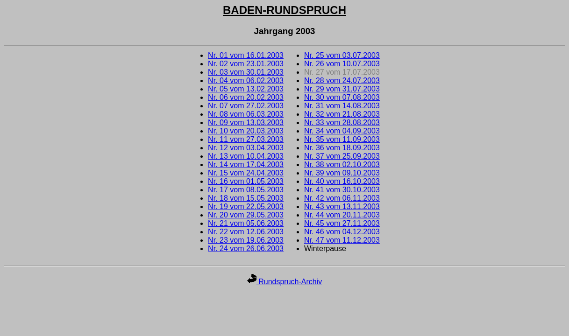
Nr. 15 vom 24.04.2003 (246, 173)
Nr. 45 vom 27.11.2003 (342, 223)
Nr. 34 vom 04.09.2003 (342, 131)
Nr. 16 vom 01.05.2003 (246, 181)
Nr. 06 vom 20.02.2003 (246, 97)
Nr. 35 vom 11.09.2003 (342, 139)
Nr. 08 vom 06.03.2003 (246, 114)
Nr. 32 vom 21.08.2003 (342, 114)
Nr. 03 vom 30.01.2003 (246, 72)
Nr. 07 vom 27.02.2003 (246, 106)
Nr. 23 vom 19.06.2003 (246, 240)
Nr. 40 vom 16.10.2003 (342, 181)
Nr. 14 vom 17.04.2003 (246, 164)
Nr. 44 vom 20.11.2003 (342, 215)
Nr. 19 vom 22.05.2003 (246, 206)
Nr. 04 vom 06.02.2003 (246, 80)
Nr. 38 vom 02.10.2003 (342, 164)
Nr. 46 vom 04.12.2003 (342, 232)
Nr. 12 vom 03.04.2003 (246, 148)
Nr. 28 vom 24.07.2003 (342, 80)
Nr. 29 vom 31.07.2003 (342, 89)
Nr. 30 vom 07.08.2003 (342, 97)
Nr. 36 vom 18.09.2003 (342, 148)
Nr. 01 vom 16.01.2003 (246, 55)
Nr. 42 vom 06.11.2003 (342, 198)
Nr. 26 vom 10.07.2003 (342, 64)
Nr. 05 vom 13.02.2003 (246, 89)
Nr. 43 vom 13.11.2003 (342, 206)
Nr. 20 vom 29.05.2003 (246, 215)
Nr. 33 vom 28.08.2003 (342, 122)
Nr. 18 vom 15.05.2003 (246, 198)
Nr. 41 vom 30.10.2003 (342, 190)
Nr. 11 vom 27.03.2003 (246, 139)
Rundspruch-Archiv (284, 282)
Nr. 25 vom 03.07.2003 (342, 55)
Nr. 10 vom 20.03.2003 (246, 131)
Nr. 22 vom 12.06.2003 (246, 232)
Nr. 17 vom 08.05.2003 (246, 190)
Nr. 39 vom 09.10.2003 (342, 173)
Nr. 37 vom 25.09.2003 (342, 156)
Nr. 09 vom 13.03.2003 (246, 122)
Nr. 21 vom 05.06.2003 (246, 223)
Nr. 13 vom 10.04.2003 (246, 156)
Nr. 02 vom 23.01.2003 (246, 64)
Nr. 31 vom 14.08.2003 (342, 106)
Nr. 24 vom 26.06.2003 (246, 248)
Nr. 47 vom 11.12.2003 (342, 240)
